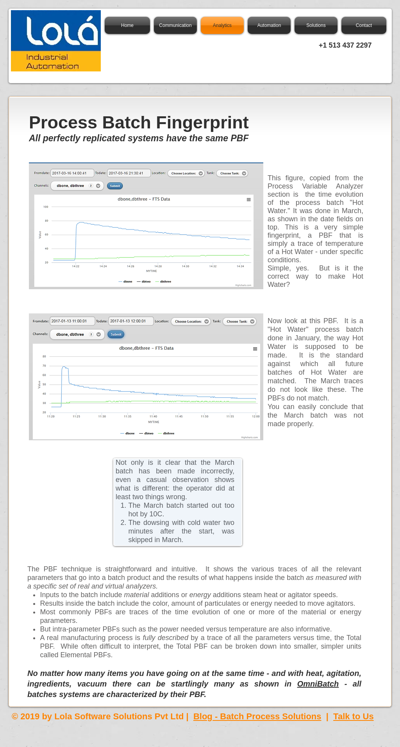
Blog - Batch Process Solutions (257, 716)
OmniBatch (318, 683)
